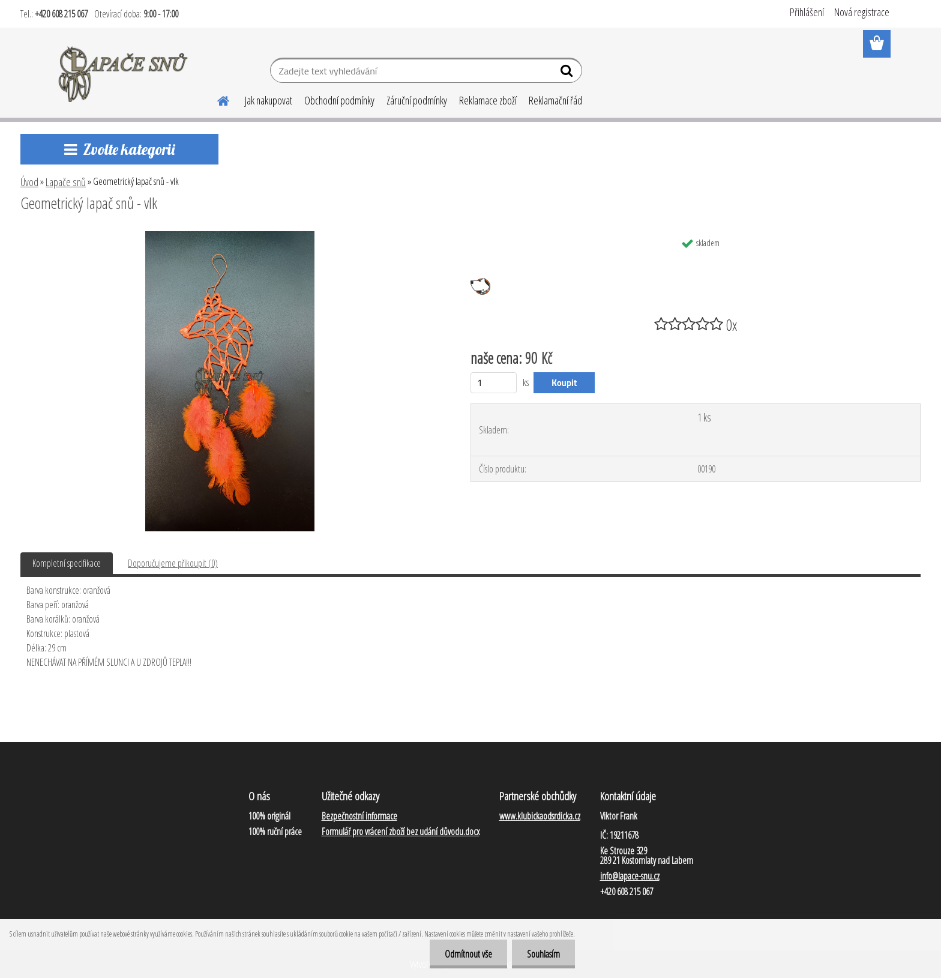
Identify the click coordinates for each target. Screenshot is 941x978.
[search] (568, 73)
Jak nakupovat (268, 100)
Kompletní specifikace (66, 563)
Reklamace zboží (488, 100)
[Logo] (123, 72)
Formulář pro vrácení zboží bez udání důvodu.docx (401, 831)
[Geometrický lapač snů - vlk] (229, 236)
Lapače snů (66, 182)
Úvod (29, 182)
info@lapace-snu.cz (630, 876)
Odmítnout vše (468, 954)
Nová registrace (861, 12)
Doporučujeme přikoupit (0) (173, 563)
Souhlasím (543, 954)
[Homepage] (216, 99)
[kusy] (493, 382)
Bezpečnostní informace (359, 816)
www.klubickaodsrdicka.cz (539, 816)
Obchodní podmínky (339, 100)
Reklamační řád (555, 100)
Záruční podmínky (416, 100)
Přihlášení (807, 12)
